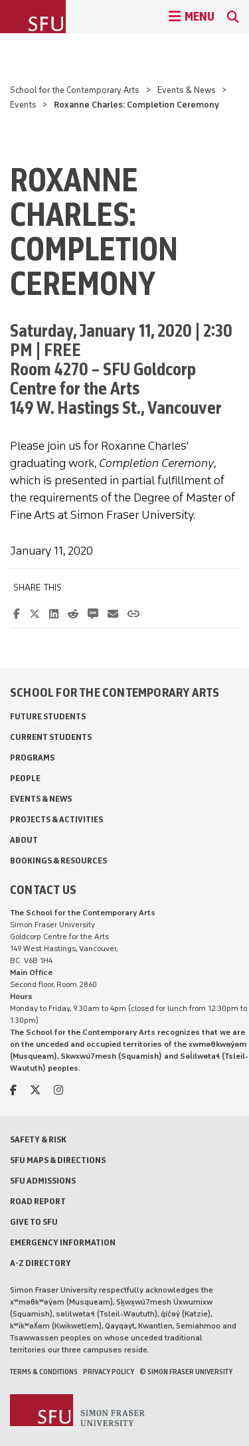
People (25, 778)
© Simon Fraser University (185, 1371)
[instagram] (58, 1090)
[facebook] (13, 1090)
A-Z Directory (40, 1263)
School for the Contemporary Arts (74, 90)
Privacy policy (108, 1371)
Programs (32, 757)
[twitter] (35, 1090)
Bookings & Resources (58, 860)
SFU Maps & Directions (58, 1160)
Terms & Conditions (44, 1371)
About (24, 840)
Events (23, 105)
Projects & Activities (56, 819)
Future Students (48, 716)
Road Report (38, 1201)
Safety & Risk (38, 1139)
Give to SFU (34, 1221)
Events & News (186, 90)
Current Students (51, 737)
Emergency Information (63, 1242)
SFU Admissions (43, 1180)
